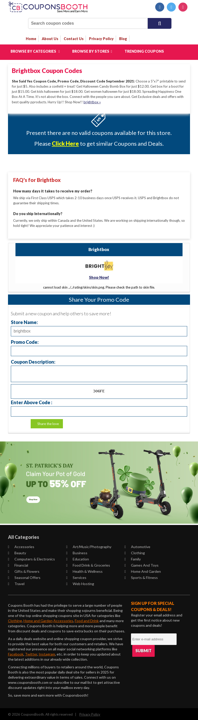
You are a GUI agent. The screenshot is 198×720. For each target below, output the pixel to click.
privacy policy (101, 38)
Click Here (65, 143)
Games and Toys (142, 564)
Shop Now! (99, 276)
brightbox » (92, 102)
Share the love (48, 423)
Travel (16, 582)
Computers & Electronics (31, 558)
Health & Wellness (84, 570)
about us (50, 38)
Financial (18, 564)
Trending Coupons (144, 51)
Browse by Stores (92, 51)
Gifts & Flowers (23, 570)
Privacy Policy (89, 713)
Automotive (137, 545)
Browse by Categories (35, 51)
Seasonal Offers (24, 576)
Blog (123, 38)
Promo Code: (25, 341)
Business (76, 552)
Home (31, 38)
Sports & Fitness (141, 576)
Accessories (21, 545)
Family (133, 558)
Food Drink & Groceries (88, 564)
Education (77, 558)
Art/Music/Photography (88, 545)
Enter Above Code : (31, 401)
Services (76, 576)
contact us (74, 38)
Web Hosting (80, 582)
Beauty (17, 552)
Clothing (135, 552)
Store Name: (24, 321)
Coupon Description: (33, 360)
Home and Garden (143, 570)
